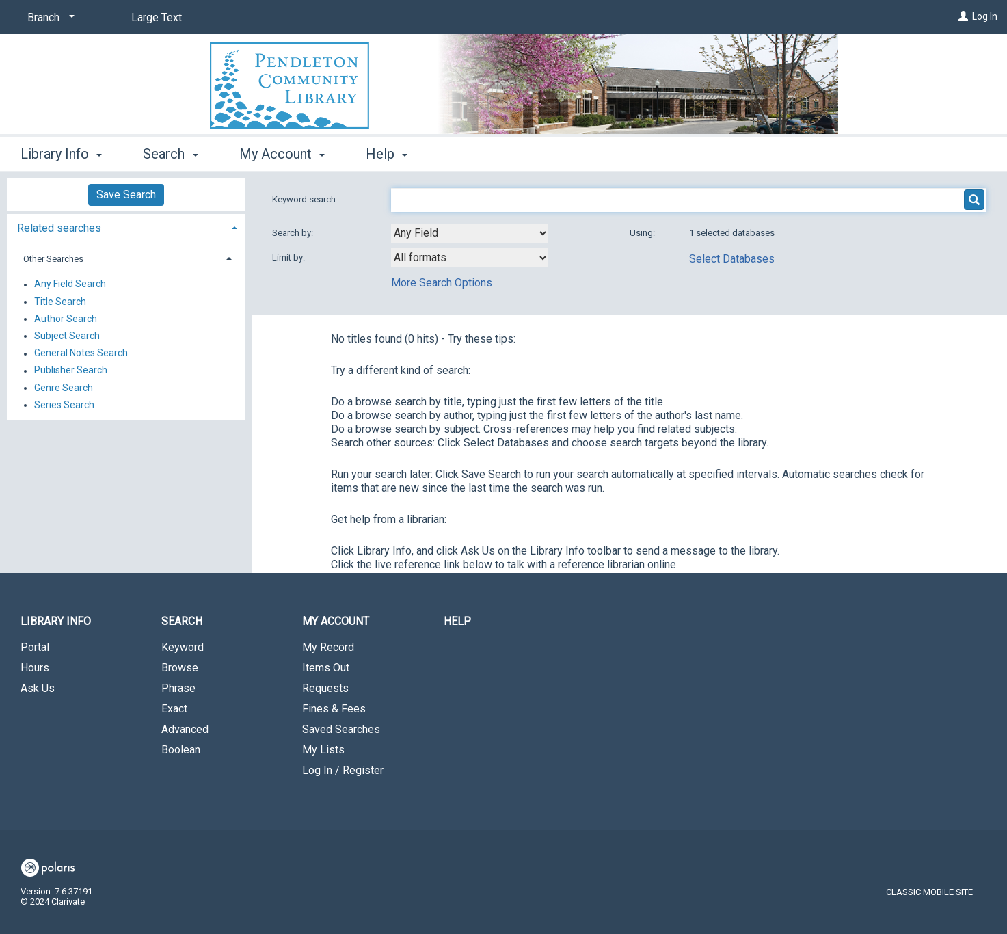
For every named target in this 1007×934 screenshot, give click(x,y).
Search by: (293, 233)
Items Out (325, 667)
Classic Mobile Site (929, 892)
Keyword (182, 647)
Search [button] (170, 154)
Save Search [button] (126, 194)
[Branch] (49, 17)
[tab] (126, 226)
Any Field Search (70, 284)
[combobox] (469, 233)
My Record (328, 647)
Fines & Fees (334, 708)
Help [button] (386, 154)
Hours (35, 667)
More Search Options (441, 282)
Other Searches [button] (53, 259)
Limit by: (289, 257)
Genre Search (63, 387)
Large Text (156, 17)
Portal (35, 647)
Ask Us (38, 688)
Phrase (178, 688)
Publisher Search (70, 370)
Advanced (185, 729)
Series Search (64, 404)
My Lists (323, 749)
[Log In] (963, 16)
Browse (179, 667)
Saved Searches (341, 729)
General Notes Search (81, 353)
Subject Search (67, 335)
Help (457, 621)
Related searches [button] (59, 228)
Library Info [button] (61, 154)
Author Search (65, 318)
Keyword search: (306, 199)
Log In (984, 16)
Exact (174, 708)
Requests (325, 688)
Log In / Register (343, 770)
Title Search (60, 301)
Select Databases (732, 258)
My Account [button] (282, 154)
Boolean (180, 749)
